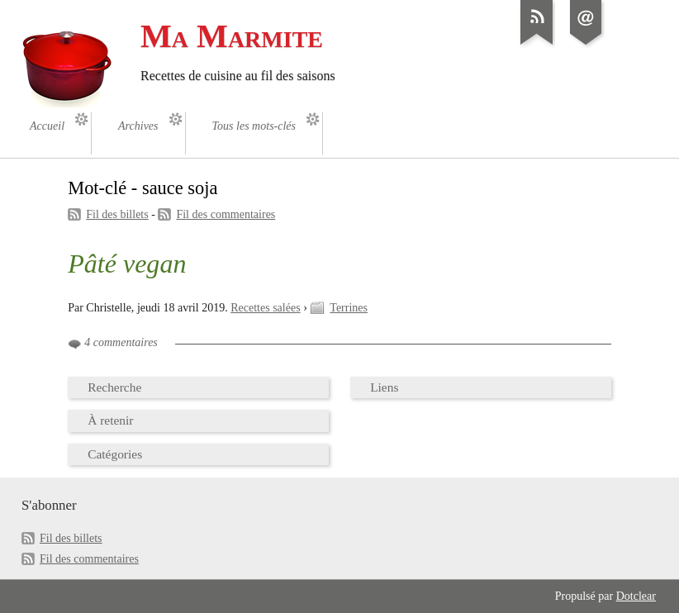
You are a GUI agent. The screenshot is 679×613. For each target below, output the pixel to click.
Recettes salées (265, 308)
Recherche (114, 387)
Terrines (349, 308)
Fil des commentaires (225, 214)
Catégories (115, 454)
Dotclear (636, 596)
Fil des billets (117, 214)
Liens (384, 387)
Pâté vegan (127, 263)
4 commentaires (121, 342)
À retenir (110, 420)
